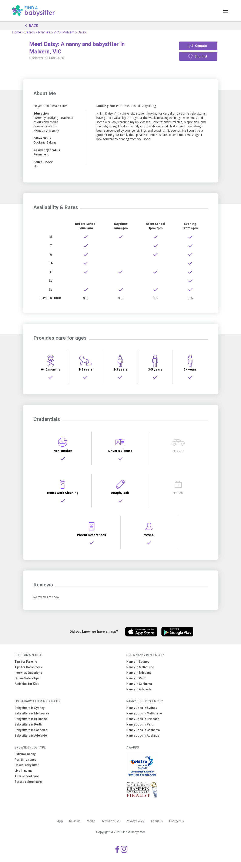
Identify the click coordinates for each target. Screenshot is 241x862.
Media (91, 821)
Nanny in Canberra (139, 683)
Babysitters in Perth (28, 724)
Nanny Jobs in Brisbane (142, 719)
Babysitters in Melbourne (32, 713)
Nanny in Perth (136, 678)
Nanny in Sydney (137, 661)
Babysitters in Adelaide (31, 735)
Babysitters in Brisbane (31, 719)
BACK (30, 25)
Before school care (28, 781)
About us (157, 821)
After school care (27, 776)
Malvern (68, 32)
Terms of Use (110, 821)
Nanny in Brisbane (138, 672)
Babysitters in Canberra (31, 730)
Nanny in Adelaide (138, 689)
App (60, 821)
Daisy (82, 32)
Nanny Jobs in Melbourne (144, 713)
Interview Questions (28, 672)
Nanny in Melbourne (140, 667)
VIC (56, 32)
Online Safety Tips (27, 678)
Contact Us (176, 821)
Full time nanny (25, 754)
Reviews (74, 821)
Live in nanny (23, 770)
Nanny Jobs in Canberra (143, 730)
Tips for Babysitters (28, 667)
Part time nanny (25, 759)
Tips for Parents (26, 661)
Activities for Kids (27, 683)
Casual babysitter (27, 765)
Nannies (44, 32)
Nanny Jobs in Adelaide (142, 735)
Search (29, 32)
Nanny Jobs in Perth (140, 724)
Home (16, 32)
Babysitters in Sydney (29, 708)
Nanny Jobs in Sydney (141, 708)
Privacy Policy (135, 821)
